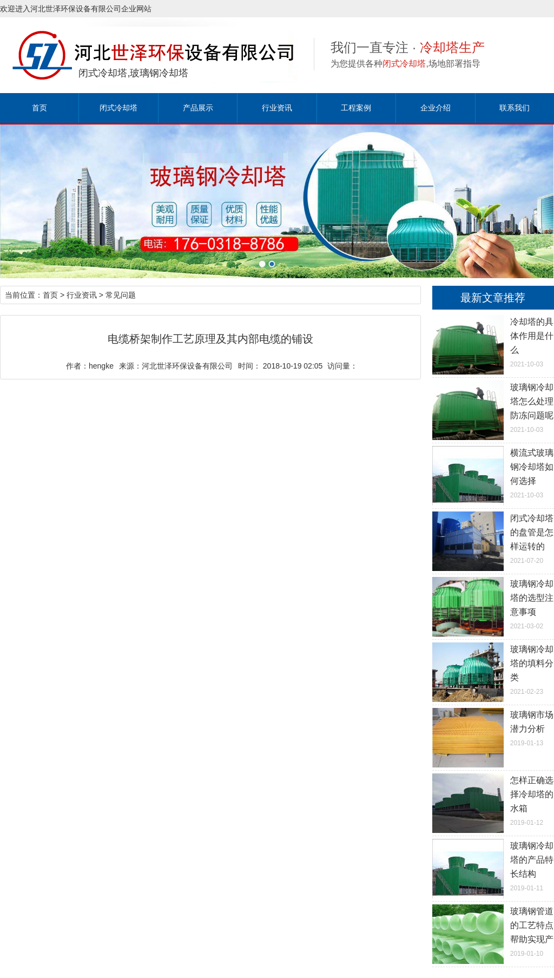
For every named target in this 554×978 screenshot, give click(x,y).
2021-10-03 (493, 341)
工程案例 (356, 107)
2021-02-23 (493, 668)
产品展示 (198, 107)
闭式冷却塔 (118, 107)
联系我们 (514, 107)
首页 (39, 107)
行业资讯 (277, 107)
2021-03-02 (493, 603)
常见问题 (120, 295)
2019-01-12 (493, 799)
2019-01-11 (493, 865)
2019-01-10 (493, 930)
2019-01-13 (493, 727)
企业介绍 (435, 107)
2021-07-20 (493, 538)
